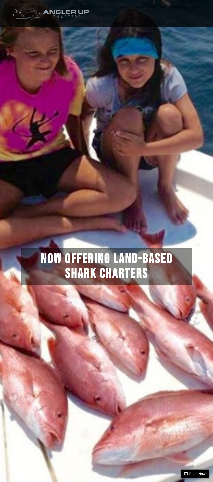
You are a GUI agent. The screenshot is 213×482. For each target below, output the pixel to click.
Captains (139, 6)
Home (101, 6)
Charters (125, 6)
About (112, 6)
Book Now (197, 474)
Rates (162, 6)
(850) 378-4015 (191, 6)
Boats (151, 6)
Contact (173, 6)
